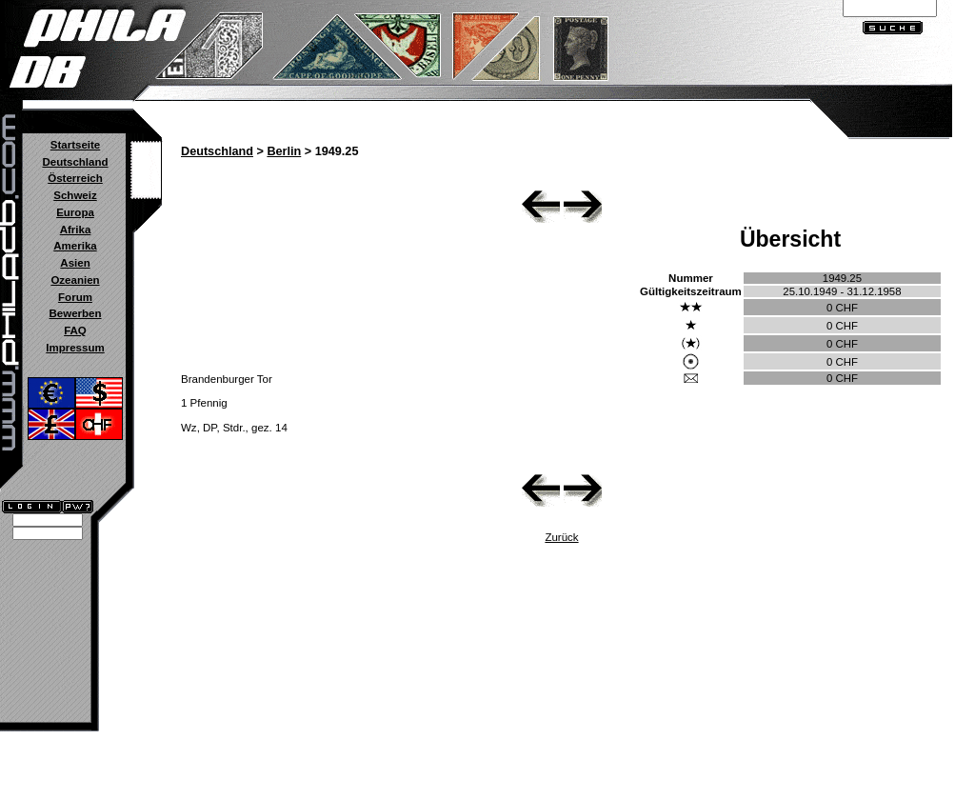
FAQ (75, 330)
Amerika (74, 245)
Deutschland (75, 162)
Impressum (75, 347)
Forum (75, 297)
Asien (75, 263)
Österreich (75, 178)
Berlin (284, 151)
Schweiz (74, 195)
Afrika (75, 229)
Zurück (561, 537)
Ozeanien (74, 280)
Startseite (75, 144)
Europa (75, 212)
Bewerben (75, 313)
